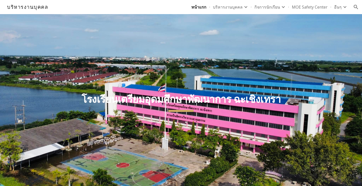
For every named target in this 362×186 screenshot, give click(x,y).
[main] (181, 100)
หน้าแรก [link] (198, 7)
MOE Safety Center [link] (310, 7)
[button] (356, 7)
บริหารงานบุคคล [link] (228, 7)
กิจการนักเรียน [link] (267, 7)
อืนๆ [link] (338, 7)
